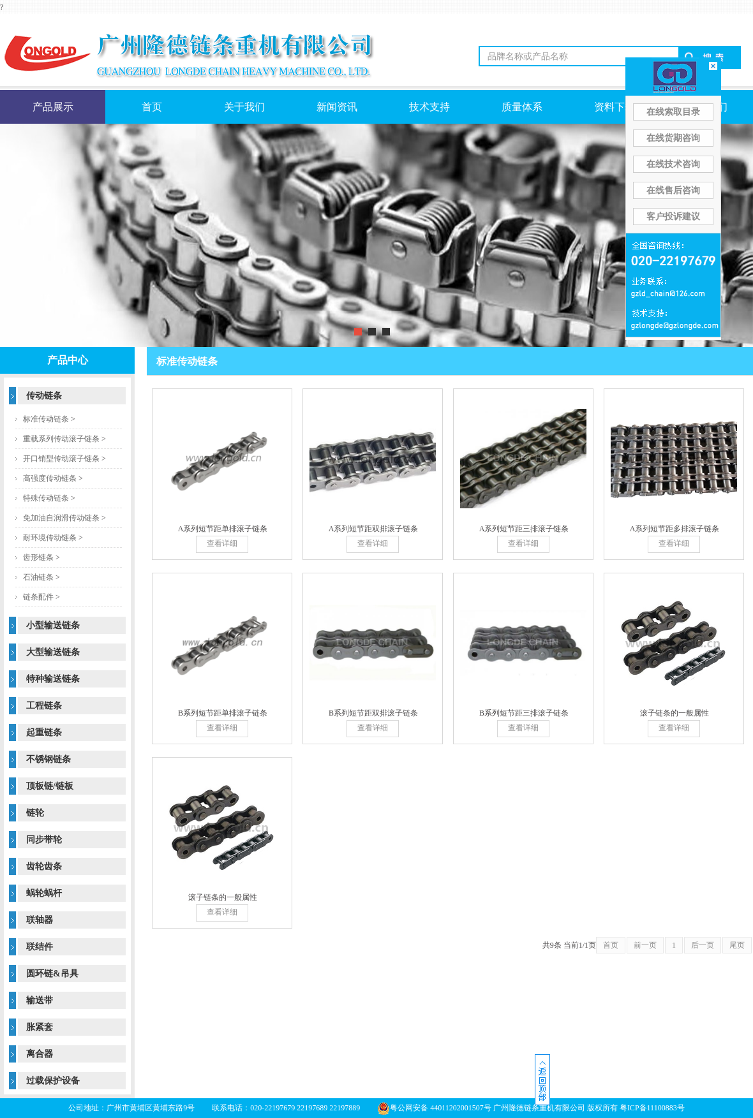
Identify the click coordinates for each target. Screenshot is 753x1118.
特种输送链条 (53, 679)
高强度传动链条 (50, 478)
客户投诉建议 (673, 216)
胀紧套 (39, 1027)
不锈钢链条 (48, 759)
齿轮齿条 (44, 866)
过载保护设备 (53, 1080)
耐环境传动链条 (50, 537)
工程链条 (44, 705)
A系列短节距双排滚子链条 (374, 528)
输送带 (39, 1000)
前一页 (645, 945)
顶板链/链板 (49, 786)
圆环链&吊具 (52, 973)
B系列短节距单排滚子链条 (222, 713)
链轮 (35, 813)
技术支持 (429, 106)
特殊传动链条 (46, 498)
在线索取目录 (673, 112)
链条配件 (38, 596)
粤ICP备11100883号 (652, 1107)
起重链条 (44, 732)
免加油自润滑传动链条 (61, 517)
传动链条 (44, 396)
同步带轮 (44, 839)
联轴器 (39, 920)
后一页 (702, 945)
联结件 (39, 947)
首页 (152, 106)
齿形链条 (38, 557)
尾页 (737, 945)
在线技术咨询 (673, 164)
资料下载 (614, 106)
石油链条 (38, 577)
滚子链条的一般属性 (674, 713)
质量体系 (522, 106)
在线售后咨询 (673, 190)
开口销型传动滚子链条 (61, 458)
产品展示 (53, 106)
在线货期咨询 (673, 138)
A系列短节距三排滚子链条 (524, 528)
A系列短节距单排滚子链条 (223, 528)
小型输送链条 (53, 625)
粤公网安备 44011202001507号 (434, 1107)
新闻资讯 (337, 106)
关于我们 (244, 106)
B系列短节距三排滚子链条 (524, 713)
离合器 (39, 1054)
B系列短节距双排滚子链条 (373, 713)
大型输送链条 (53, 652)
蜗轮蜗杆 (44, 893)
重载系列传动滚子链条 (61, 438)
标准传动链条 (46, 419)
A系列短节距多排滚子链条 (675, 528)
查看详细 (222, 543)
